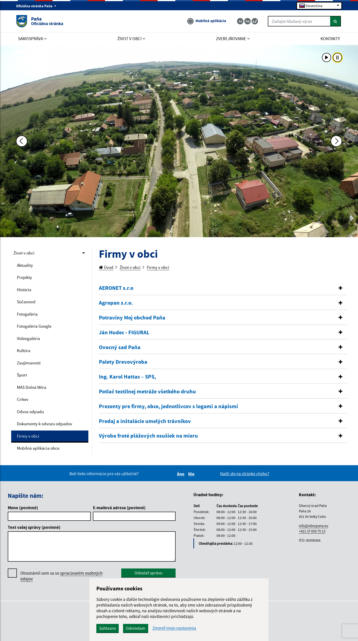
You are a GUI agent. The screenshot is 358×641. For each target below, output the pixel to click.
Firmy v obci (28, 436)
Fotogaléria (27, 314)
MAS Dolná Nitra (31, 387)
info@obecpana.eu (313, 525)
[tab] (223, 288)
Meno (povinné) (23, 507)
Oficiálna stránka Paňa (36, 6)
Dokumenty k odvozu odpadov (44, 423)
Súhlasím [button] (107, 628)
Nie (192, 474)
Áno (181, 474)
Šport (22, 375)
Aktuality (25, 265)
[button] (223, 288)
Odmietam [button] (135, 628)
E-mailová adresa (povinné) (119, 507)
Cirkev (22, 399)
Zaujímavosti (29, 363)
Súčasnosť (26, 301)
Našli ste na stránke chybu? (244, 473)
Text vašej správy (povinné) (34, 527)
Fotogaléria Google (34, 326)
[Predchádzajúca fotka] (21, 141)
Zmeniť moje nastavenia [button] (174, 628)
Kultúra (23, 350)
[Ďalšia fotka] (336, 141)
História (24, 289)
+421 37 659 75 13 (312, 531)
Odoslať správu (148, 573)
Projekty (24, 277)
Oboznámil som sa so (61, 576)
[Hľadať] (335, 21)
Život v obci (23, 253)
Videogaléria (28, 338)
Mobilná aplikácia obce (38, 448)
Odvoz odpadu (30, 411)
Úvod (106, 267)
